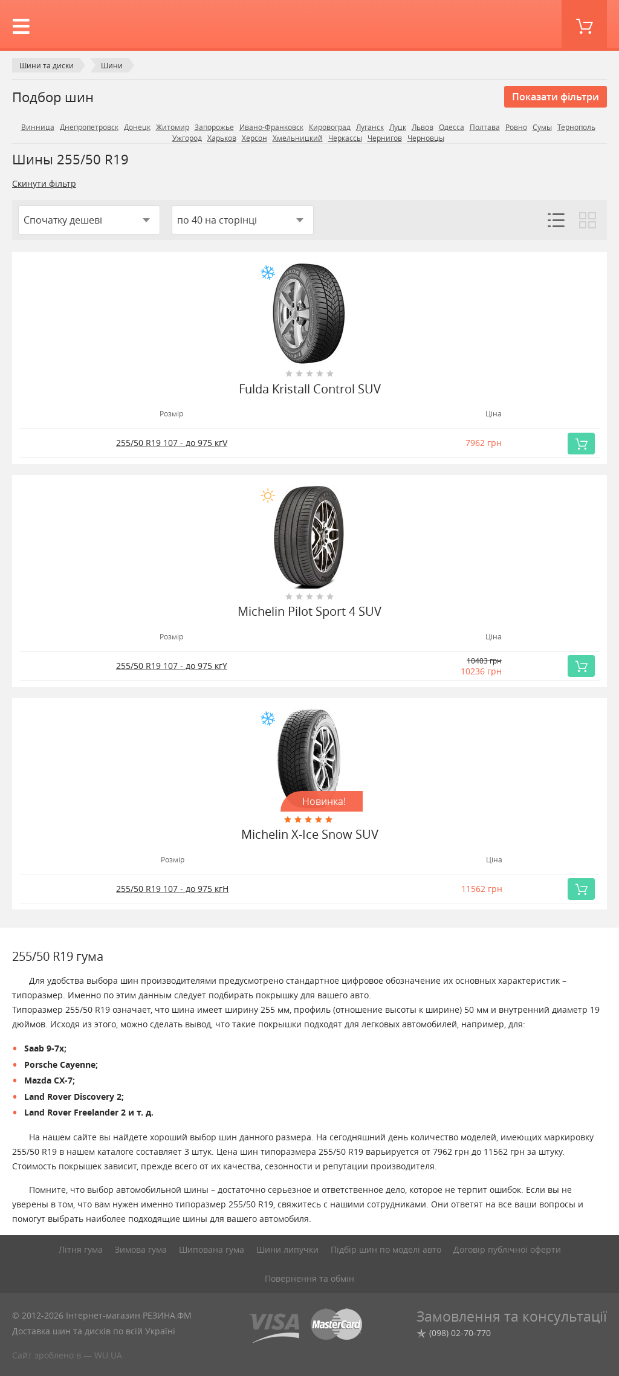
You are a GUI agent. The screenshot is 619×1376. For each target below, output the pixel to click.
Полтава (485, 127)
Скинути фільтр (44, 183)
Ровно (516, 127)
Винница (37, 127)
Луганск (370, 127)
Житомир (172, 127)
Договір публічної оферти (507, 1249)
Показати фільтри (555, 96)
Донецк (137, 127)
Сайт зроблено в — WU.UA (67, 1355)
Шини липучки (287, 1249)
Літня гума (81, 1249)
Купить (584, 443)
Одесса (451, 127)
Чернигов (385, 138)
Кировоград (330, 127)
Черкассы (345, 138)
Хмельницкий (298, 138)
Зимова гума (141, 1249)
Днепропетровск (89, 127)
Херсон (254, 138)
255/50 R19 (171, 442)
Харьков (221, 138)
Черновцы (425, 138)
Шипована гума (211, 1249)
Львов (422, 127)
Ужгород (187, 138)
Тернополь (576, 127)
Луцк (397, 127)
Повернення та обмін (309, 1278)
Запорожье (214, 127)
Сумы (542, 127)
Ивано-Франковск (271, 127)
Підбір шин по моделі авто (386, 1249)
